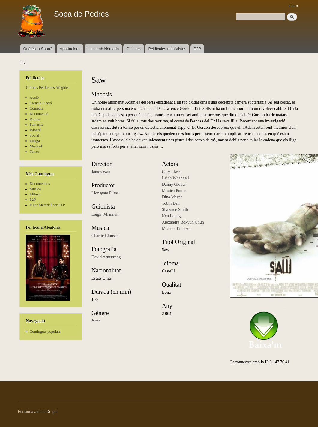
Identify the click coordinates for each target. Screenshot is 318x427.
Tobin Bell (171, 203)
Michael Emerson (177, 228)
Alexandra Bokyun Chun (183, 222)
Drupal (52, 412)
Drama (35, 119)
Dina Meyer (172, 197)
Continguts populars (45, 331)
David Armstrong (106, 257)
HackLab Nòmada (103, 49)
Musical (36, 146)
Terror (34, 151)
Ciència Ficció (41, 103)
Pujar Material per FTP (47, 205)
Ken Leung (171, 216)
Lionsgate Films (105, 193)
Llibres (35, 194)
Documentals (40, 184)
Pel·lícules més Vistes (167, 49)
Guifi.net (133, 49)
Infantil (35, 130)
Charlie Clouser (105, 235)
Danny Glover (174, 184)
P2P (197, 49)
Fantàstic (37, 124)
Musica (35, 189)
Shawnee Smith (175, 209)
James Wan (101, 172)
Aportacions (70, 49)
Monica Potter (174, 190)
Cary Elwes (172, 172)
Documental (39, 114)
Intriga (35, 141)
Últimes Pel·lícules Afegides (47, 88)
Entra (293, 6)
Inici (23, 62)
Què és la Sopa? (37, 49)
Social (34, 135)
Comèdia (37, 108)
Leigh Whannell (105, 214)
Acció (34, 97)
